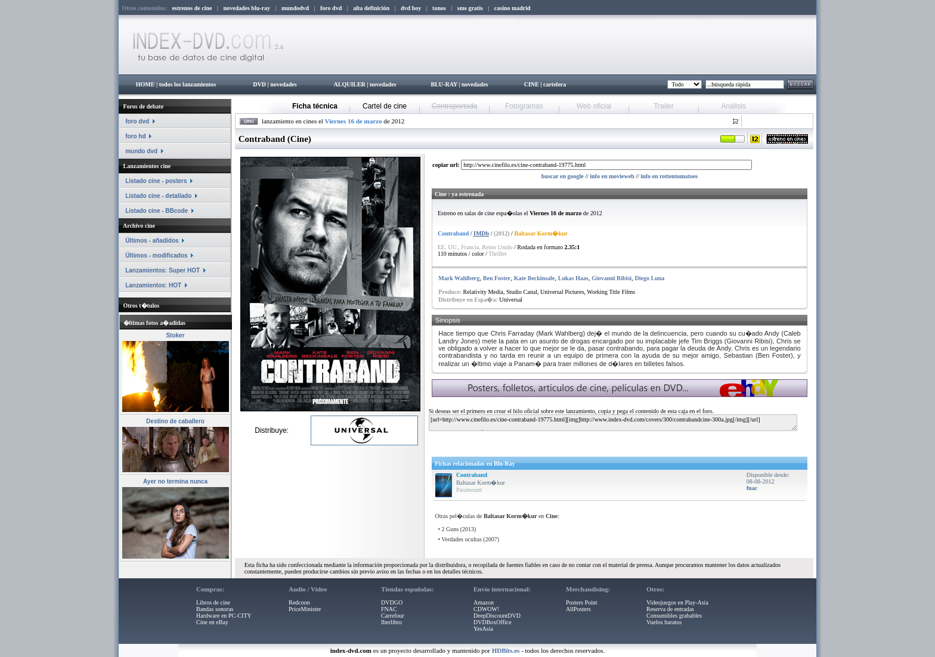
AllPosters (578, 609)
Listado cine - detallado (158, 196)
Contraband (471, 475)
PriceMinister (305, 609)
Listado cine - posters (156, 181)
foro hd (135, 136)
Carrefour (392, 615)
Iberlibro (391, 622)
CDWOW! (486, 609)
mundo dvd (141, 151)
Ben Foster (496, 278)
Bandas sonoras (215, 609)
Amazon (483, 602)
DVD (259, 84)
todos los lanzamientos (187, 84)
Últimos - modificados (156, 255)
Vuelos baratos (664, 622)
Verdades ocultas (461, 539)
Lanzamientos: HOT (153, 285)
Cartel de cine (385, 106)
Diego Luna (650, 278)
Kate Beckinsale (534, 278)
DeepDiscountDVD (497, 615)
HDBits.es (506, 650)
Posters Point (581, 602)
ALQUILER (349, 84)
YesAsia (483, 628)
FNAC (389, 609)
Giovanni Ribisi (611, 278)
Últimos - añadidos (151, 240)
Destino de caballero (175, 421)
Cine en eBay (212, 622)
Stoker (175, 335)
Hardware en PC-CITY (224, 615)
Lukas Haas (573, 278)
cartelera (554, 84)
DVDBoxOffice (492, 622)
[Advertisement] (573, 441)
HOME (145, 84)
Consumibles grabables (674, 615)
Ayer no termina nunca (175, 481)
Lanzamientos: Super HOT (162, 270)
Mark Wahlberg (458, 278)
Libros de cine (213, 602)
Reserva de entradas (670, 609)
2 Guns (450, 529)
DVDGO (392, 602)
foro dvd (137, 121)
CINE (531, 84)
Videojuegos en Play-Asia (677, 602)
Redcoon (299, 602)
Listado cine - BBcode (156, 210)
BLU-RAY (444, 84)
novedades (283, 84)
